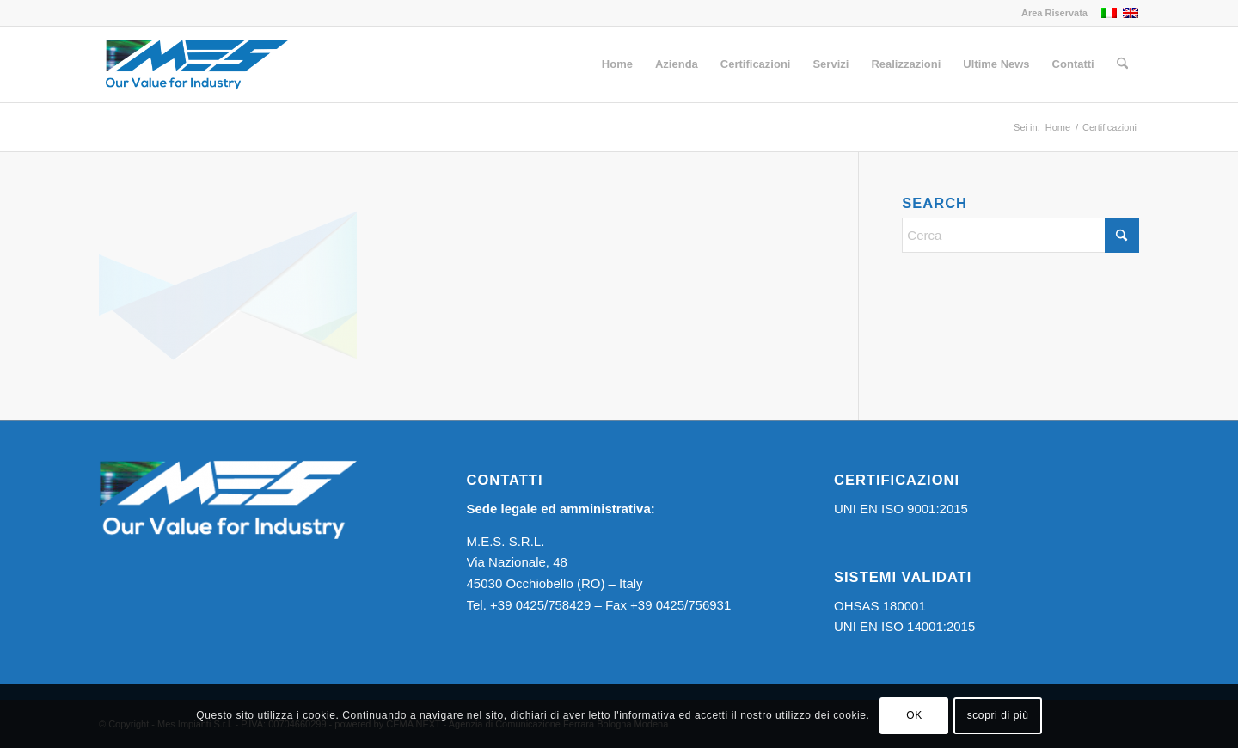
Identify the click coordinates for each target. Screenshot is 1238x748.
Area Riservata (1054, 13)
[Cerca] (1122, 64)
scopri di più (998, 715)
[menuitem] (1050, 13)
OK (914, 715)
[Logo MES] (196, 64)
